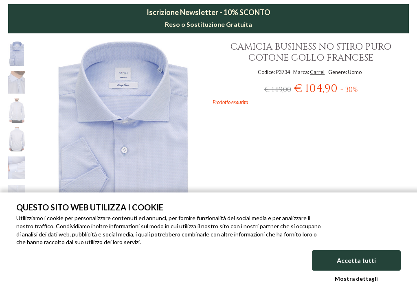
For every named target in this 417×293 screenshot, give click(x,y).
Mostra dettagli (356, 279)
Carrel (317, 72)
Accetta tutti (356, 260)
